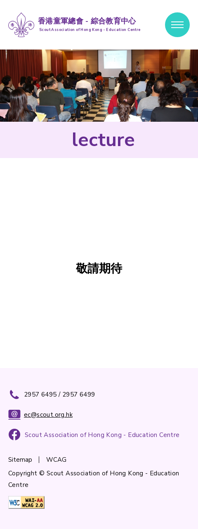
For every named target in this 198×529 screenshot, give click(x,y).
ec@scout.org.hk (40, 414)
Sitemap (20, 460)
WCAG (56, 460)
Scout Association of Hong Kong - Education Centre (102, 435)
